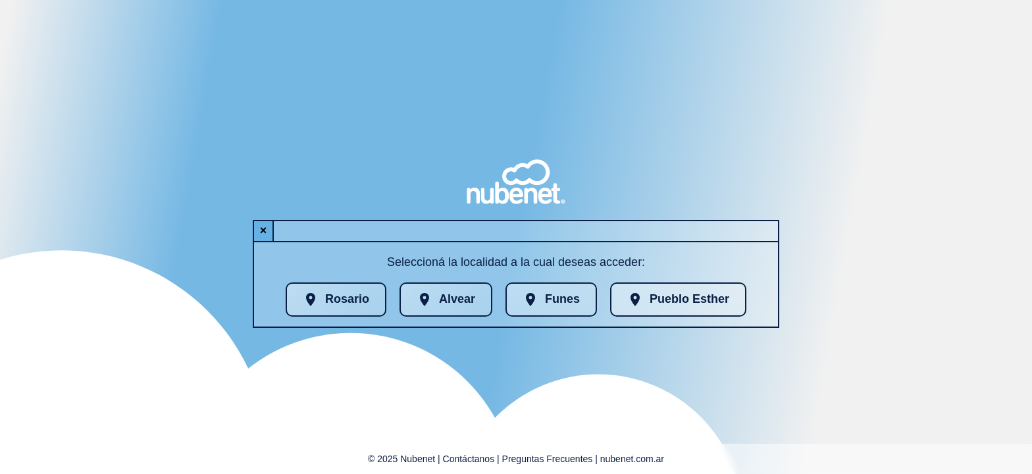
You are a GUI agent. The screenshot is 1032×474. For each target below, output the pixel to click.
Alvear (446, 299)
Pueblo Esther (678, 299)
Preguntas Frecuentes (547, 459)
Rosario (336, 299)
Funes (551, 299)
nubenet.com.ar (632, 459)
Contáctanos (469, 459)
